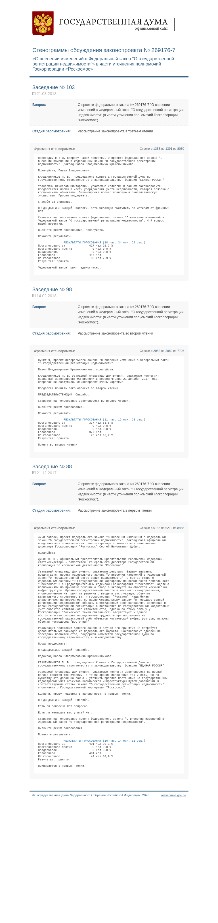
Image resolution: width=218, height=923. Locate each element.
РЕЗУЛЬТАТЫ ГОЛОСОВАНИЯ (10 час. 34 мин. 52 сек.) (106, 266)
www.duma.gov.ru (173, 915)
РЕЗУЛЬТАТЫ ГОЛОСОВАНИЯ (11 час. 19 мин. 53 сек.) (106, 468)
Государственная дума (106, 24)
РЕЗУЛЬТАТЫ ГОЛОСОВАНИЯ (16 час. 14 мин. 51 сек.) (106, 853)
